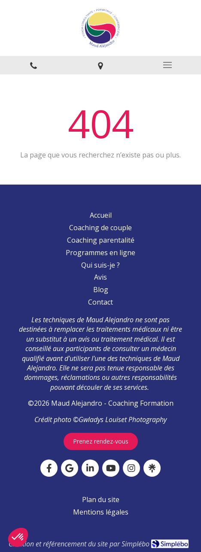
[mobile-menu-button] (167, 65)
